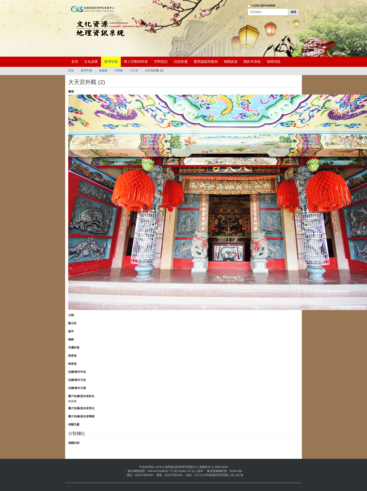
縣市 (71, 331)
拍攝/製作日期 (77, 388)
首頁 (74, 62)
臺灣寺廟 (111, 62)
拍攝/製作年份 (77, 371)
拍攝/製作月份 (77, 380)
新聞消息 (274, 62)
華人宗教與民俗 (136, 62)
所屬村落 (74, 347)
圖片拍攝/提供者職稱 (81, 416)
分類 (71, 315)
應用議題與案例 (206, 62)
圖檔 (71, 91)
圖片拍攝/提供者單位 (81, 408)
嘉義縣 (103, 70)
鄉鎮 (71, 339)
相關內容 (74, 442)
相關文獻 (74, 424)
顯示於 (72, 323)
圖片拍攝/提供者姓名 (81, 396)
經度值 (72, 355)
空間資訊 (161, 62)
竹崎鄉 (118, 70)
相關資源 (231, 62)
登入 (242, 17)
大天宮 (134, 70)
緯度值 (72, 363)
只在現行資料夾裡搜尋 (263, 5)
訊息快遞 (181, 62)
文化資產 (91, 62)
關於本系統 (252, 62)
